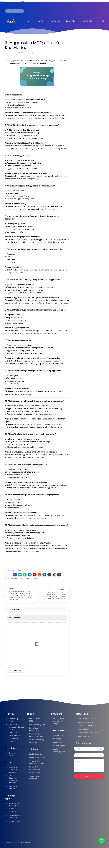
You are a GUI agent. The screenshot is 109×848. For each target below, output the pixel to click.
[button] (15, 574)
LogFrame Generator (86, 722)
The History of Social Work (14, 816)
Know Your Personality (34, 729)
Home (29, 21)
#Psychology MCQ (33, 578)
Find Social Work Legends (14, 734)
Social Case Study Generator (36, 741)
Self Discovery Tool (37, 724)
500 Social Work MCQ (36, 719)
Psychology (58, 735)
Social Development (59, 750)
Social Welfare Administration (35, 768)
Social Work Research (34, 777)
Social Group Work (37, 757)
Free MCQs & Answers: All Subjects (58, 721)
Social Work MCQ (55, 21)
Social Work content (13, 787)
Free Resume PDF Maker (87, 732)
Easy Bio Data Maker (86, 725)
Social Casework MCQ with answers (13, 779)
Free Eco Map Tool (85, 729)
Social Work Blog (87, 21)
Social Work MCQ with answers (13, 769)
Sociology (57, 739)
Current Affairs (71, 21)
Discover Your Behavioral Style (36, 735)
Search (22, 1)
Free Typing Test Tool (86, 718)
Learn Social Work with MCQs (14, 806)
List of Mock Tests (13, 754)
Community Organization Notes (37, 762)
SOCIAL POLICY (15, 821)
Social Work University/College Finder (16, 727)
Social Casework (36, 754)
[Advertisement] (89, 53)
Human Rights (59, 745)
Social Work (40, 21)
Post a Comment (14, 570)
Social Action (34, 773)
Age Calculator (83, 736)
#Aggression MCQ (18, 578)
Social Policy (58, 742)
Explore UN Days (13, 740)
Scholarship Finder (13, 719)
